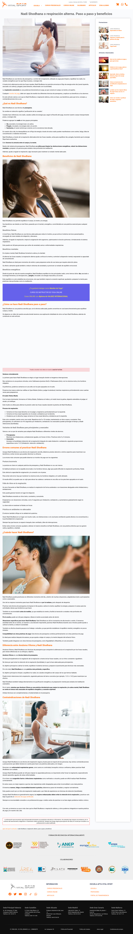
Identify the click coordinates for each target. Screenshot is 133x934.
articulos (14, 828)
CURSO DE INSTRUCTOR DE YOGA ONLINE (46, 292)
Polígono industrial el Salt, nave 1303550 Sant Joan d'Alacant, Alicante (54, 913)
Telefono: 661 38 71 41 (117, 914)
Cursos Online (69, 5)
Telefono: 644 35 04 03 (52, 917)
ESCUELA (93, 888)
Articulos (92, 5)
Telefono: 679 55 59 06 (96, 915)
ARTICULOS (50, 895)
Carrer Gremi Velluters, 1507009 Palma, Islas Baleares (119, 911)
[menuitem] (38, 5)
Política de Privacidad (67, 929)
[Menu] (117, 5)
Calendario (81, 5)
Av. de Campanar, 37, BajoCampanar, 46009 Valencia (10, 911)
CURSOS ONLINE (52, 892)
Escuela (38, 5)
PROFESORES (95, 892)
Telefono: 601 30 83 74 (9, 914)
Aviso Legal (100, 929)
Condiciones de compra (116, 929)
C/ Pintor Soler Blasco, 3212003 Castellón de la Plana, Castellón (32, 912)
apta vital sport (7, 828)
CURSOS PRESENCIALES (54, 888)
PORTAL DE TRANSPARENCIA (100, 895)
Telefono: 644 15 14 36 (31, 915)
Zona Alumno (104, 5)
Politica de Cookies (85, 929)
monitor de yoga (14, 93)
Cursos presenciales (52, 5)
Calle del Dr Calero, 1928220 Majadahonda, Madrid (76, 911)
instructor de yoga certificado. (24, 797)
